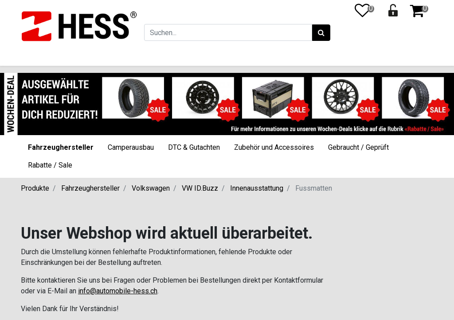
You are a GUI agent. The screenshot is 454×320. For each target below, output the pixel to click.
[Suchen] (321, 32)
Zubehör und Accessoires (274, 147)
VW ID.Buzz (200, 188)
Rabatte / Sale (50, 165)
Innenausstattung (256, 188)
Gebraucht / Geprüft (358, 147)
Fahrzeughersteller (61, 147)
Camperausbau (131, 147)
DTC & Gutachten (194, 147)
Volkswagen (151, 188)
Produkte (35, 188)
